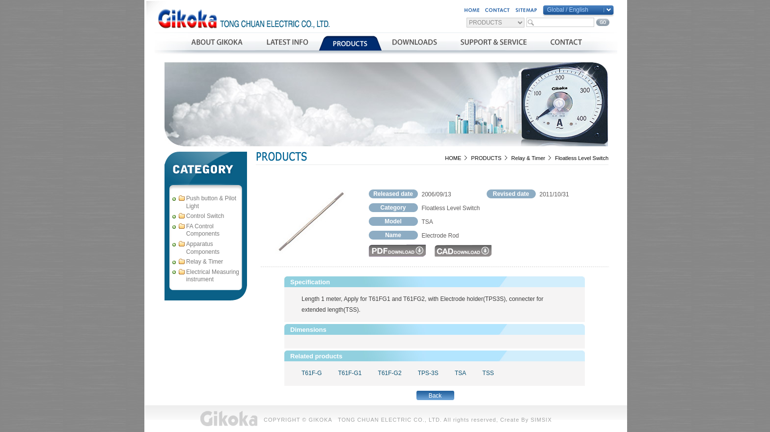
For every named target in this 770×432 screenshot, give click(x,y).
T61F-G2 (390, 373)
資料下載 (414, 43)
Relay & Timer (528, 158)
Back (435, 395)
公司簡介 (216, 43)
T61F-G (312, 373)
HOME (453, 158)
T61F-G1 (349, 373)
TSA (460, 373)
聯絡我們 (566, 43)
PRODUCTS (486, 158)
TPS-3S (428, 373)
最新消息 (287, 43)
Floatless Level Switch (581, 158)
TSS (488, 373)
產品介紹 (350, 43)
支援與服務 (494, 43)
